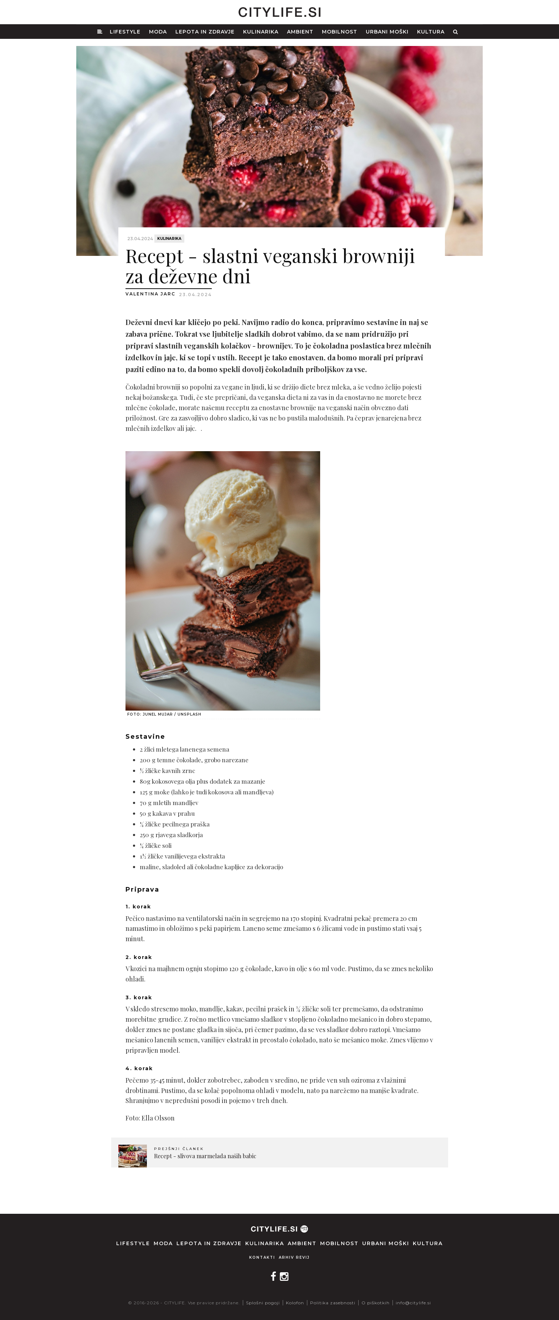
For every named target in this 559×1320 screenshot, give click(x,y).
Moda (158, 32)
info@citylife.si (413, 1302)
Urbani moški (387, 32)
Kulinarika (260, 32)
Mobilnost (339, 32)
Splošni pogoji (263, 1302)
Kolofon (295, 1302)
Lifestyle (125, 32)
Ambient (300, 32)
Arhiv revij (294, 1257)
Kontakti (262, 1257)
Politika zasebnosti (332, 1302)
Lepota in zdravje (205, 32)
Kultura (431, 32)
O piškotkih (375, 1302)
